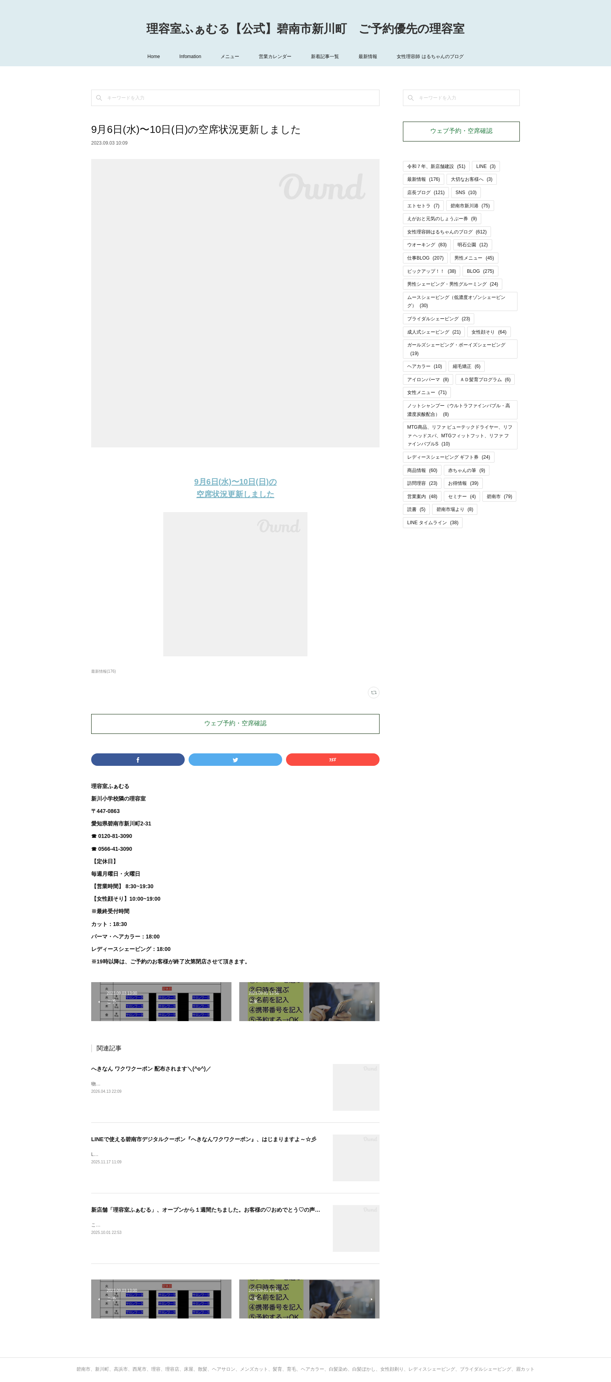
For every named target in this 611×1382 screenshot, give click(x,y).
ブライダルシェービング (438, 319)
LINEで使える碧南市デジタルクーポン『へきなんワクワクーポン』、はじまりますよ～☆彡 (203, 1139)
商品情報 (422, 470)
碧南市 (499, 496)
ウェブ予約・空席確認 (235, 723)
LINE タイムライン (432, 522)
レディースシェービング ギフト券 (448, 457)
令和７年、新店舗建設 (436, 166)
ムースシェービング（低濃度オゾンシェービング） (456, 302)
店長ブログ (426, 192)
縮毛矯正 (466, 366)
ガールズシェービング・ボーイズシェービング (456, 349)
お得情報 (463, 483)
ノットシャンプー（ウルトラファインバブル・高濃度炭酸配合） (458, 410)
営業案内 (422, 496)
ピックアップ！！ (431, 271)
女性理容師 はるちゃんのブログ (430, 56)
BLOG (480, 271)
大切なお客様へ (472, 179)
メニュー (230, 56)
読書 (416, 509)
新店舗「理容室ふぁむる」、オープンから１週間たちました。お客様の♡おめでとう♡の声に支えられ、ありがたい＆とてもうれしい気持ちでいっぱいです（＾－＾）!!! (298, 1210)
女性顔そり (488, 332)
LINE (485, 166)
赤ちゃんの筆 (466, 470)
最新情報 (367, 56)
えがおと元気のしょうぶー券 (442, 218)
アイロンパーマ (428, 379)
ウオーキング (427, 244)
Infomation (190, 56)
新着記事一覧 (325, 56)
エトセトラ (423, 206)
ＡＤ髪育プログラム (485, 379)
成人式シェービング (434, 332)
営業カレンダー (275, 56)
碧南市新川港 (470, 206)
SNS (466, 192)
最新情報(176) (103, 671)
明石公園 (472, 244)
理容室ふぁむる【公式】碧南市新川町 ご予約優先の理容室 (305, 29)
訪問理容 (422, 483)
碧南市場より (454, 509)
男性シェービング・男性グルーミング (452, 284)
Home (153, 56)
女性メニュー (427, 392)
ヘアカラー (424, 366)
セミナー (462, 496)
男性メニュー (474, 258)
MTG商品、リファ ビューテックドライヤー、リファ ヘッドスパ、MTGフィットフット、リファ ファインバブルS (459, 435)
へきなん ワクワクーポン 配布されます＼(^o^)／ (151, 1069)
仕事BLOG (425, 258)
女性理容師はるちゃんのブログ (447, 232)
